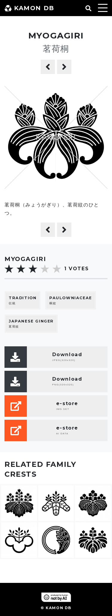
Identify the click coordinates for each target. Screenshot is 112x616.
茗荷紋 (31, 323)
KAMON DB (29, 8)
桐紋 (70, 300)
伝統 (22, 300)
